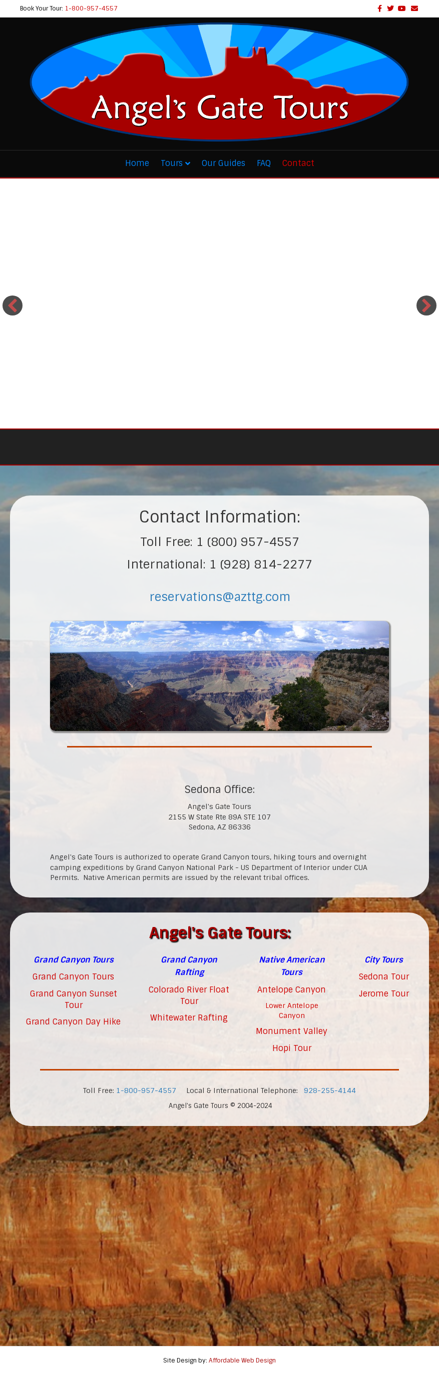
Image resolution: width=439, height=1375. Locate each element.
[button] (13, 306)
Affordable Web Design (242, 1360)
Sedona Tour (384, 977)
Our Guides (223, 163)
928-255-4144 (330, 1090)
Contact (298, 163)
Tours (172, 163)
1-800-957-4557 (91, 8)
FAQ (264, 163)
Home (137, 163)
